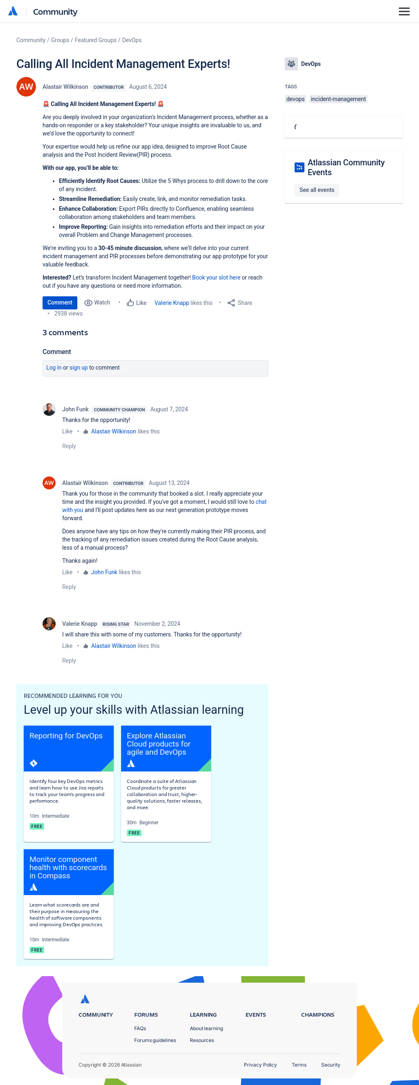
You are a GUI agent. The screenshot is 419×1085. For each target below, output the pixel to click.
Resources (202, 1040)
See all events (317, 190)
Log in (54, 367)
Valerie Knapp (172, 303)
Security (330, 1065)
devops (295, 99)
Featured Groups (96, 40)
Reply (69, 446)
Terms (299, 1065)
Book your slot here (216, 277)
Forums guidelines (155, 1040)
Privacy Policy (260, 1065)
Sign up (79, 367)
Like (67, 431)
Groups (60, 40)
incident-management (338, 99)
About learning (206, 1028)
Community (55, 11)
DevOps (132, 40)
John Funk (75, 409)
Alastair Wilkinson (65, 86)
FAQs (140, 1028)
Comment (59, 302)
